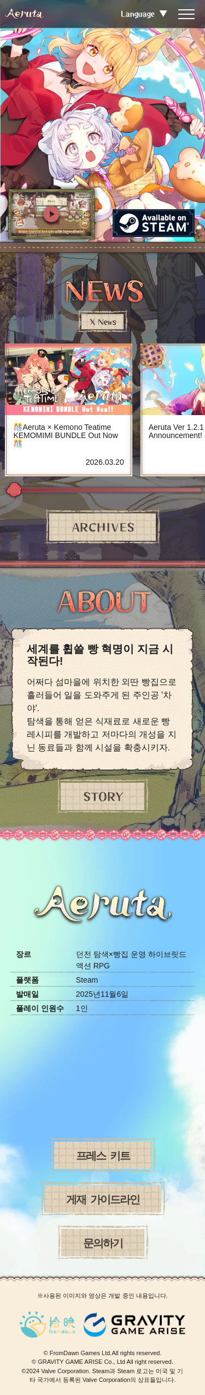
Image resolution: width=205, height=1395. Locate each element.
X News (102, 322)
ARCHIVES (102, 527)
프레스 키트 (103, 1155)
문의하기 (102, 1242)
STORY (102, 796)
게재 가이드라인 (102, 1198)
